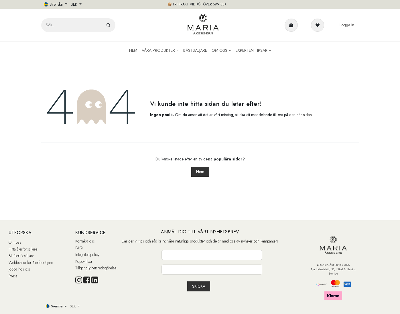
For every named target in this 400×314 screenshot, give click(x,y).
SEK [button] (74, 4)
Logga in (347, 25)
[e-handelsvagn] (292, 25)
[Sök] (108, 25)
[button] (198, 286)
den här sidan (300, 115)
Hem (200, 171)
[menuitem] (133, 50)
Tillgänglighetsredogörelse (95, 268)
